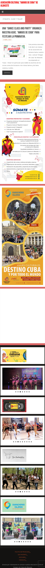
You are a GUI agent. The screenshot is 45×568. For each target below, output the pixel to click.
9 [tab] (31, 441)
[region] (22, 379)
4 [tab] (22, 391)
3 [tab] (20, 391)
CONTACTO (22, 560)
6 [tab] (26, 391)
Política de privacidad (22, 552)
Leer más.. (7, 72)
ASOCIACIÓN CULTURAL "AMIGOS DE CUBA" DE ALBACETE (19, 4)
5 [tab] (24, 391)
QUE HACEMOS (22, 554)
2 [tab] (18, 391)
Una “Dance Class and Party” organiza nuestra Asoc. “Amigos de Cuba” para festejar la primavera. (22, 32)
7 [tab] (29, 391)
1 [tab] (15, 391)
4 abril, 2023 (7, 40)
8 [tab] (29, 441)
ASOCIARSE (22, 557)
